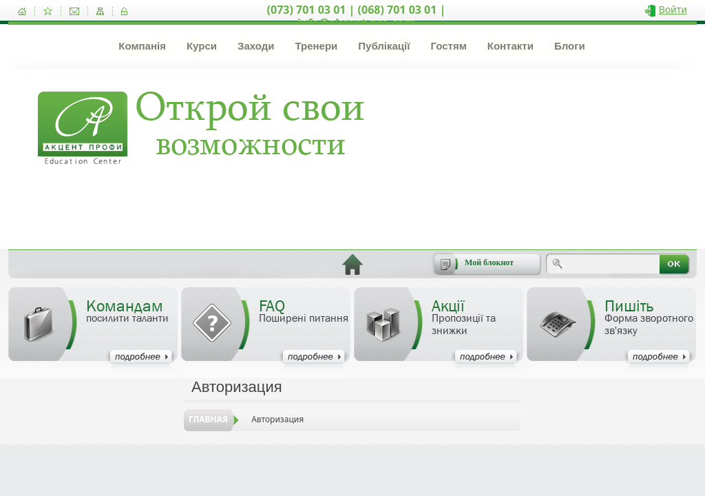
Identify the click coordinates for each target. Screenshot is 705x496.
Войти (673, 9)
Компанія (142, 46)
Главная (208, 419)
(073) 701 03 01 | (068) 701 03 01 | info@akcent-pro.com (356, 16)
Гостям (448, 46)
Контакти (510, 46)
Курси (202, 46)
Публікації (384, 46)
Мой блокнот (489, 262)
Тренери (316, 46)
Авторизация (277, 419)
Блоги (569, 46)
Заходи (256, 46)
